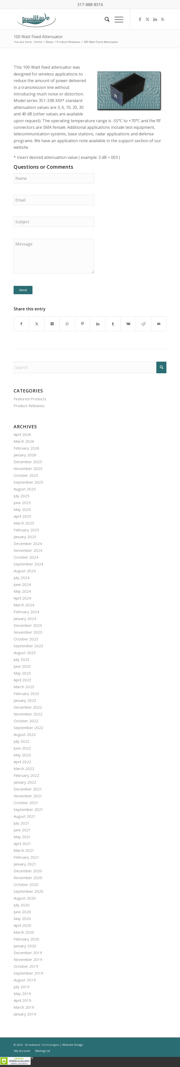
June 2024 (22, 584)
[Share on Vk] (128, 324)
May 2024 (22, 591)
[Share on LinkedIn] (97, 324)
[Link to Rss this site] (162, 19)
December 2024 (28, 543)
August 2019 (25, 979)
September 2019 (28, 973)
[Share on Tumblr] (113, 324)
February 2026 (26, 448)
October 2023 (26, 638)
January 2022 (25, 782)
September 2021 (28, 809)
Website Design (72, 1045)
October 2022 (26, 720)
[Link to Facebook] (140, 19)
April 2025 (22, 516)
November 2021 (28, 795)
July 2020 (21, 904)
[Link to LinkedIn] (155, 19)
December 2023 (28, 625)
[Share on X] (36, 324)
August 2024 (25, 570)
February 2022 (26, 775)
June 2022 (22, 748)
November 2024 (28, 550)
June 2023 (22, 666)
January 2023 (25, 700)
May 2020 (22, 918)
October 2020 (26, 884)
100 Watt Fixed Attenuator (38, 36)
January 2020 (25, 945)
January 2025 (25, 536)
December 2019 (28, 952)
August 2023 (25, 652)
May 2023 (22, 673)
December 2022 (28, 707)
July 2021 (21, 823)
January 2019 (25, 1013)
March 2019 (24, 1007)
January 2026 (25, 454)
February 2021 (26, 857)
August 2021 (25, 816)
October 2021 (26, 802)
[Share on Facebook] (21, 324)
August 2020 (25, 898)
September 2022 (28, 727)
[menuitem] (105, 19)
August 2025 (25, 488)
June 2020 (22, 911)
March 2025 (24, 523)
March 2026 (24, 441)
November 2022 (28, 713)
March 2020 (24, 932)
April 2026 (22, 434)
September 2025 (28, 482)
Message (54, 256)
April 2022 (22, 761)
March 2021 (24, 850)
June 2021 (22, 829)
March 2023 (24, 686)
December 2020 (28, 870)
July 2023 (21, 659)
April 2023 (22, 679)
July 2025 (21, 495)
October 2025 (26, 475)
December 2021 (28, 788)
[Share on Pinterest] (82, 324)
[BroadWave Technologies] (75, 19)
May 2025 (22, 509)
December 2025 (28, 461)
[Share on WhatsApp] (67, 324)
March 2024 (24, 604)
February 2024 (26, 611)
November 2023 (28, 632)
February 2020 (26, 938)
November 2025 (28, 468)
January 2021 (25, 863)
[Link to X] (147, 19)
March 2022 (24, 768)
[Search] (105, 19)
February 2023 (26, 693)
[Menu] (116, 19)
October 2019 (26, 966)
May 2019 (22, 993)
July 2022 (21, 741)
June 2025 (22, 502)
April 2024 (22, 598)
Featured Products (30, 398)
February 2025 (26, 529)
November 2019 (28, 959)
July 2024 (21, 577)
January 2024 (25, 618)
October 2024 (26, 557)
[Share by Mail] (158, 324)
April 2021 (22, 843)
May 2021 (22, 836)
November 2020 (28, 877)
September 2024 (28, 563)
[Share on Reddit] (143, 324)
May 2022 (22, 754)
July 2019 (21, 986)
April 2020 (22, 925)
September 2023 (28, 645)
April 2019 (22, 1000)
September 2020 (28, 891)
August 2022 (25, 734)
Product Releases (29, 405)
